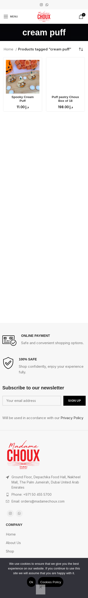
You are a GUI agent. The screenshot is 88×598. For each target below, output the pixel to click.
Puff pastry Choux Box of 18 (65, 99)
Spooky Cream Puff (22, 99)
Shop (10, 551)
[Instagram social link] (41, 5)
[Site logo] (44, 16)
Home (9, 49)
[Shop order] (80, 49)
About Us (13, 542)
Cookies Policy (50, 582)
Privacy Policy (72, 418)
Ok (31, 582)
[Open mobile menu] (10, 16)
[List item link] (44, 494)
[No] (40, 589)
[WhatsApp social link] (47, 5)
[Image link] (23, 454)
